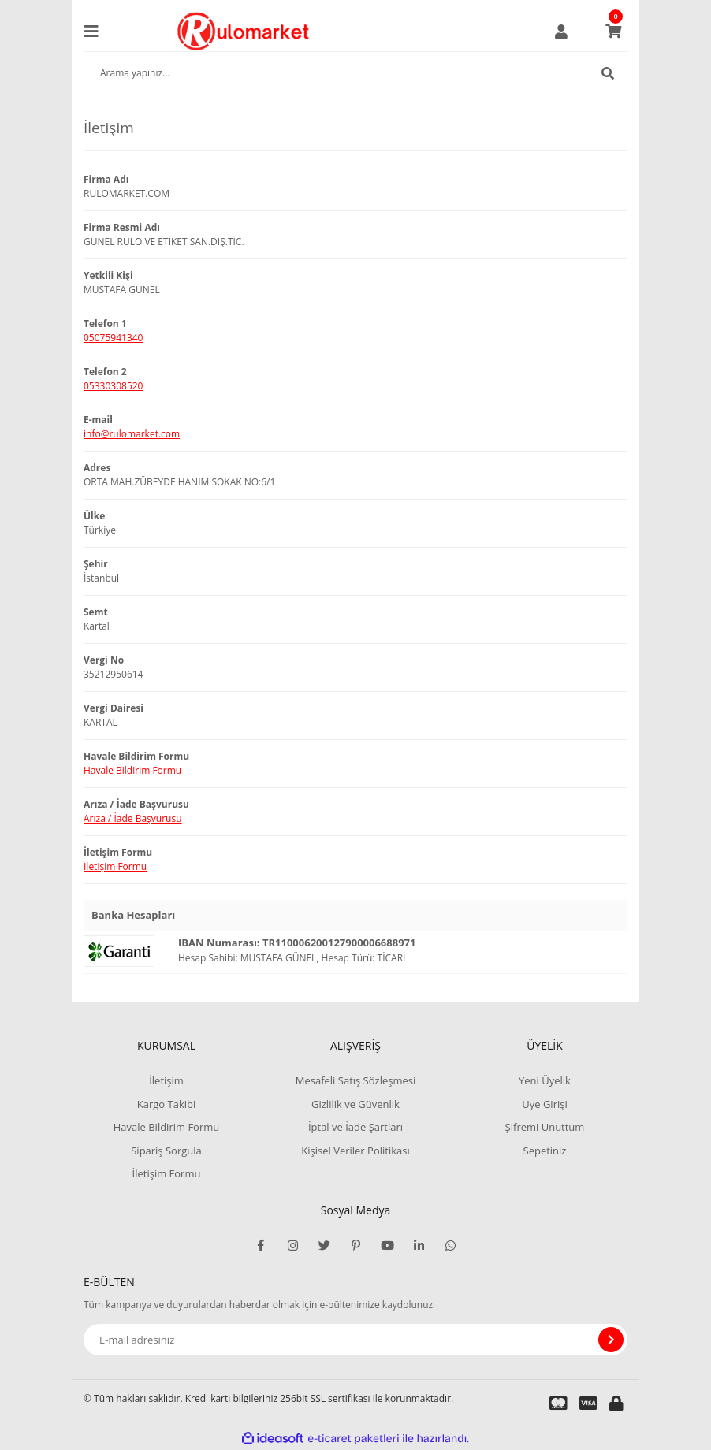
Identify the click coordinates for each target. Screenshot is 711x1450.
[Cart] (613, 31)
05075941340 (113, 337)
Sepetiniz (545, 1150)
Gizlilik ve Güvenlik (355, 1104)
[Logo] (243, 31)
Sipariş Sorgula (166, 1150)
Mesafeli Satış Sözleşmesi (356, 1080)
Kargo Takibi (166, 1104)
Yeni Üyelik (545, 1080)
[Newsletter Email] (355, 1339)
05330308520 (113, 385)
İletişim (166, 1080)
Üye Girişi (544, 1104)
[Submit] (611, 1339)
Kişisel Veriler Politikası (355, 1150)
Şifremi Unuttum (545, 1127)
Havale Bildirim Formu (132, 770)
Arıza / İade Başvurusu (133, 818)
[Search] (355, 73)
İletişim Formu (115, 866)
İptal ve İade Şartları (355, 1127)
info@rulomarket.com (132, 434)
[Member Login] (561, 31)
